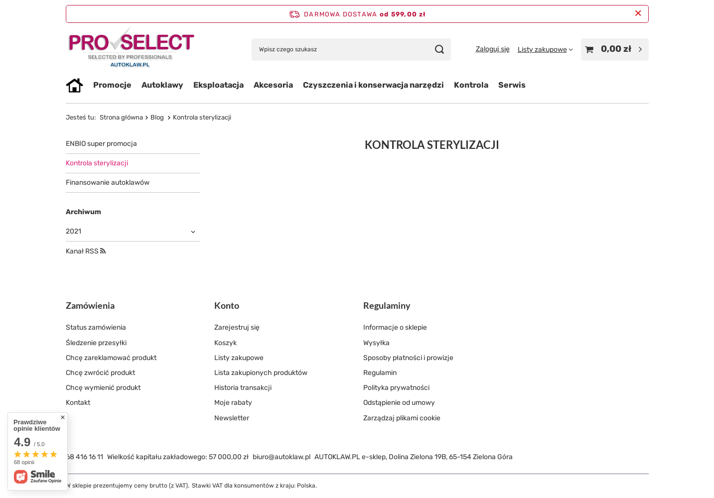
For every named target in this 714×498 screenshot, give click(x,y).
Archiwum (83, 212)
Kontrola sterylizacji (97, 163)
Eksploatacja (218, 85)
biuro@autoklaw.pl (281, 457)
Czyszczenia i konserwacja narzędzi (373, 85)
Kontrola (471, 85)
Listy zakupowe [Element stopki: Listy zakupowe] (239, 358)
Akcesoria (273, 85)
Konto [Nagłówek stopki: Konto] (226, 305)
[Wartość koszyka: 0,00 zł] (615, 49)
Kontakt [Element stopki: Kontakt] (78, 402)
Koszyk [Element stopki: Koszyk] (225, 343)
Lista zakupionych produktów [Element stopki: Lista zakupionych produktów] (260, 373)
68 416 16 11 (84, 457)
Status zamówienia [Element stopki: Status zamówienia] (96, 327)
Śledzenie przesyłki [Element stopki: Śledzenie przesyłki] (96, 343)
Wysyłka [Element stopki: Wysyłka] (376, 343)
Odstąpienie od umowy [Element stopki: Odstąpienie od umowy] (399, 402)
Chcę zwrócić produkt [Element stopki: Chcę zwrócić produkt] (100, 373)
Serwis (512, 85)
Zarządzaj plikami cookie (401, 418)
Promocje (112, 85)
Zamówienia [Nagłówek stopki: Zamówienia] (90, 305)
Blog (157, 117)
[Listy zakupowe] (545, 49)
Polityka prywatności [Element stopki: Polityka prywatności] (396, 387)
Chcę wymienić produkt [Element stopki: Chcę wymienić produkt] (103, 387)
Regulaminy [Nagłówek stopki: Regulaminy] (387, 305)
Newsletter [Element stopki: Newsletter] (231, 418)
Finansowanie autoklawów (107, 182)
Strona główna (121, 117)
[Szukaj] (439, 49)
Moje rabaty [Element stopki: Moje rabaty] (233, 402)
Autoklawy (162, 85)
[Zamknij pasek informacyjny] (638, 13)
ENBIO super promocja (101, 143)
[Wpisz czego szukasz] (351, 49)
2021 (73, 231)
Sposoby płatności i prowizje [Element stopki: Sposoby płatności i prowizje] (408, 358)
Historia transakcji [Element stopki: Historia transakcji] (243, 387)
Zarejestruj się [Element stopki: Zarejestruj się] (237, 327)
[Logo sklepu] (132, 49)
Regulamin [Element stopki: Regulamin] (380, 373)
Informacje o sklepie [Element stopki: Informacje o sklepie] (395, 327)
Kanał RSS (86, 251)
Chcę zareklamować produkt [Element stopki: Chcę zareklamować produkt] (111, 358)
